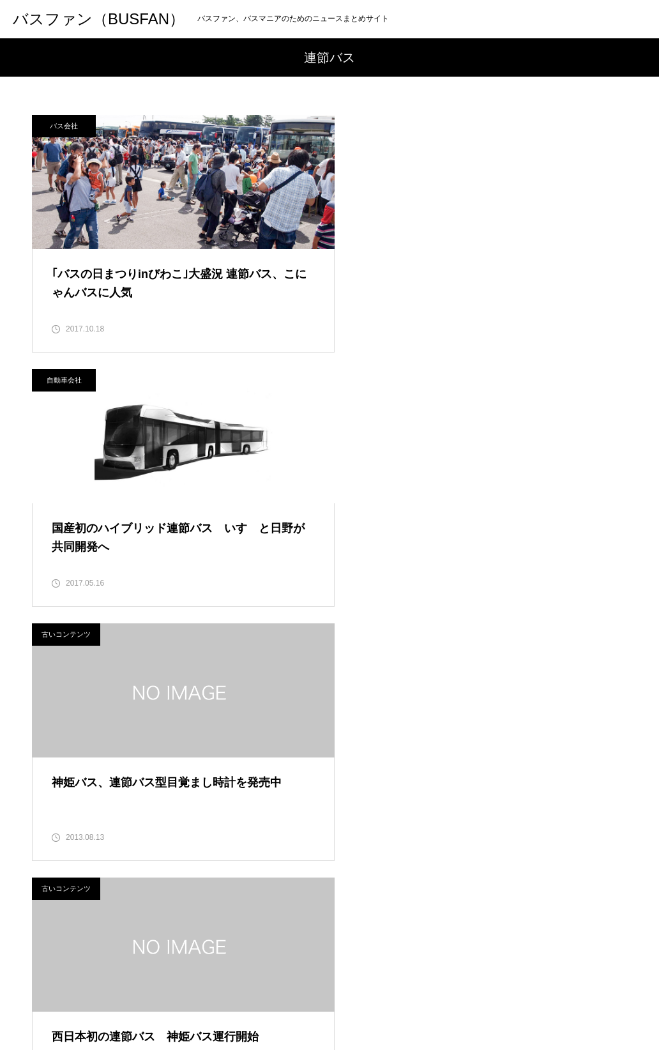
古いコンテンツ (66, 381)
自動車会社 (371, 126)
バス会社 (64, 126)
